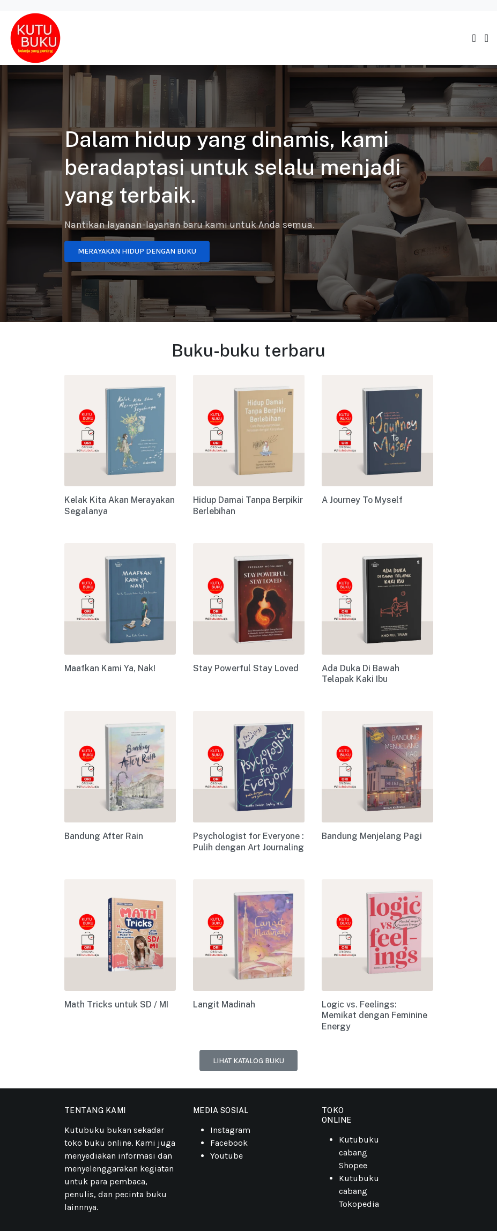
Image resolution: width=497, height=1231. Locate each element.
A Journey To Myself (362, 500)
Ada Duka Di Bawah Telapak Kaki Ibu (360, 674)
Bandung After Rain (103, 836)
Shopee (353, 1165)
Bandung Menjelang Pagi (372, 836)
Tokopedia (359, 1204)
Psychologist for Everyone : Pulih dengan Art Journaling (248, 841)
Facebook (229, 1143)
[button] (486, 38)
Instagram (230, 1130)
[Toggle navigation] (474, 38)
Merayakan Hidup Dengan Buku (137, 251)
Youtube (226, 1156)
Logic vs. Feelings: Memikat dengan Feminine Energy (374, 1015)
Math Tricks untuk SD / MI (116, 1004)
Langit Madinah (224, 1004)
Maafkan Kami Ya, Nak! (109, 668)
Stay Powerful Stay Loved (246, 668)
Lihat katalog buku (248, 1060)
